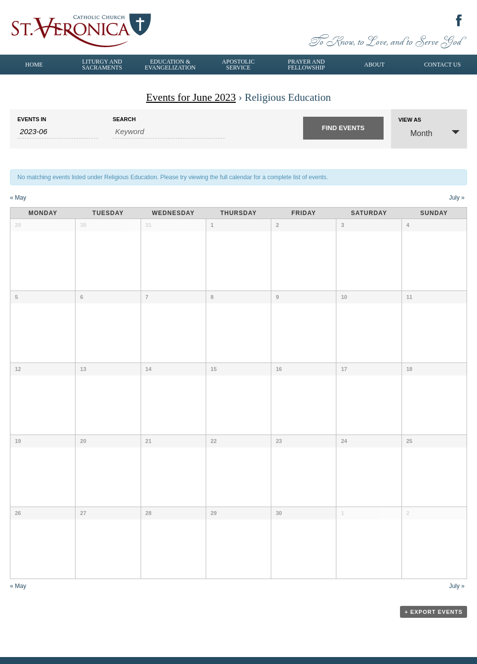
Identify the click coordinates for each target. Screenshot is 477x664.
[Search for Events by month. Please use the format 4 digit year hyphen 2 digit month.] (57, 132)
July (457, 197)
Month (415, 133)
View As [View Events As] (409, 120)
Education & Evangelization (170, 64)
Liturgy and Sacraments (102, 64)
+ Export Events (433, 612)
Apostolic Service (238, 64)
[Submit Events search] (343, 128)
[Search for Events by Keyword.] (169, 132)
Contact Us (442, 64)
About (374, 64)
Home (34, 64)
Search (124, 119)
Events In (31, 119)
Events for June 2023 (191, 97)
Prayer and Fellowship (306, 64)
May (18, 197)
